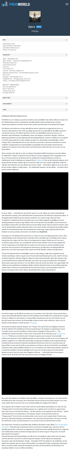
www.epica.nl (12, 50)
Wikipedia (40, 160)
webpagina (33, 323)
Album (39, 26)
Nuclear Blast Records (13, 48)
